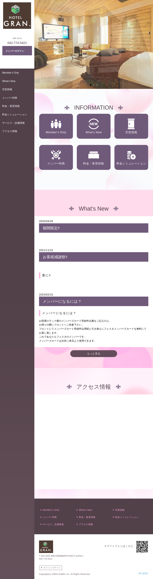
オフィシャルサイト (51, 568)
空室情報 (7, 89)
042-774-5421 (46, 559)
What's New (8, 81)
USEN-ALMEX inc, (61, 574)
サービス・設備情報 (13, 123)
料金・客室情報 (11, 106)
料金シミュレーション (14, 114)
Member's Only (10, 72)
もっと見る (93, 353)
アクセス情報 (9, 131)
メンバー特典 (9, 97)
